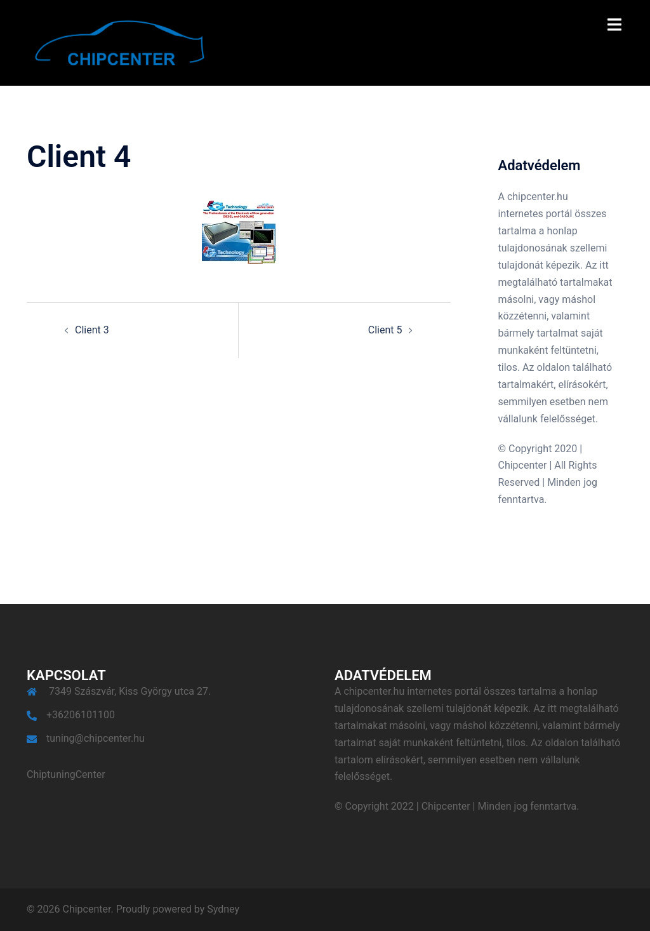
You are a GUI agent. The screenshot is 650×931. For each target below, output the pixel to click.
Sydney (223, 909)
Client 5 (385, 330)
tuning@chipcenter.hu (95, 738)
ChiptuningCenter (66, 774)
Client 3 (92, 330)
